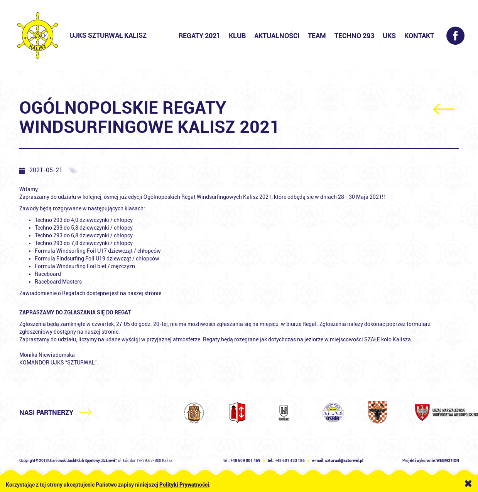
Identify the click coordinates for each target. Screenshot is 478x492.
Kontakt (419, 36)
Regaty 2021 (199, 36)
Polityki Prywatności (184, 485)
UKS (389, 36)
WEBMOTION (447, 460)
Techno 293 (354, 36)
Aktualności (276, 36)
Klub (237, 36)
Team (317, 36)
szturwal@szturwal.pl (344, 460)
